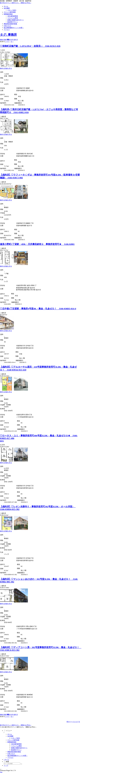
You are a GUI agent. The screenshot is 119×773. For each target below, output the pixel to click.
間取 (8, 39)
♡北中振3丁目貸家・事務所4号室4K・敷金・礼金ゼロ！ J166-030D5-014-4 (38, 308)
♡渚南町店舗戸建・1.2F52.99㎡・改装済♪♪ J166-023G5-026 (30, 46)
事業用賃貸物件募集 (14, 752)
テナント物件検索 (13, 740)
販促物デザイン (16, 750)
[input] (12, 764)
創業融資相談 (11, 742)
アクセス (10, 757)
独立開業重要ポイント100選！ (17, 755)
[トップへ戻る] (0, 769)
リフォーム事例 (16, 746)
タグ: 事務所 (8, 34)
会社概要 (10, 736)
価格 (1, 39)
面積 (4, 39)
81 (11, 41)
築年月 (15, 39)
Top (1, 772)
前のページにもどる (73, 721)
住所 (11, 39)
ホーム (9, 734)
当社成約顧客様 (16, 744)
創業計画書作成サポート (19, 748)
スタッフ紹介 (15, 738)
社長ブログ (11, 753)
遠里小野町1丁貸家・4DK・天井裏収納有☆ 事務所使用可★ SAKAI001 (37, 244)
